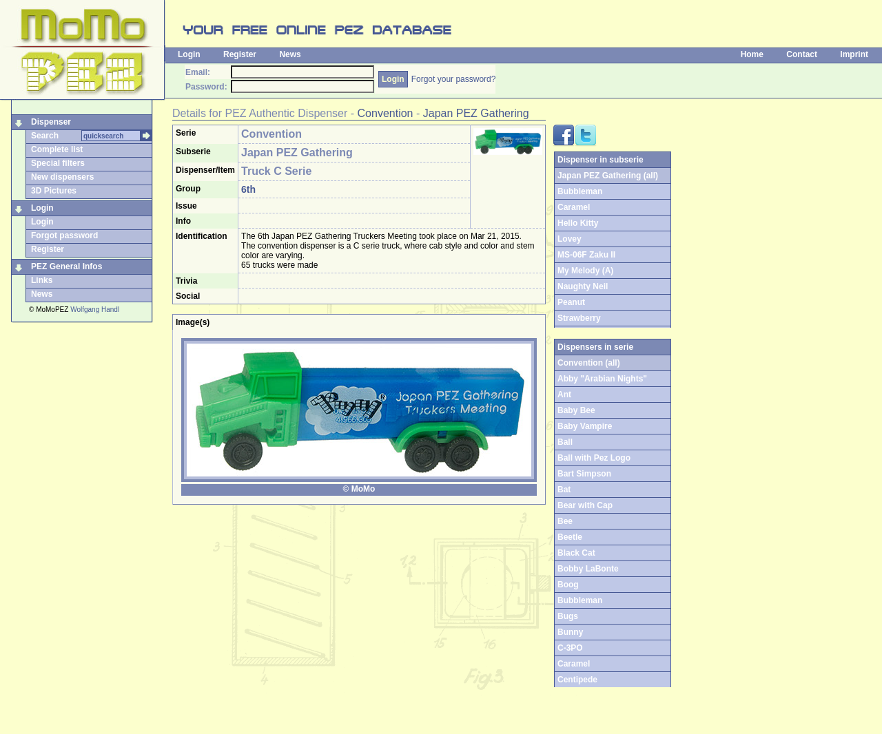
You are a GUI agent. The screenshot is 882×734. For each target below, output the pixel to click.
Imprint (854, 54)
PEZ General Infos (66, 266)
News (289, 54)
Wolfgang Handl (94, 309)
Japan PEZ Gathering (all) (607, 175)
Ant (564, 394)
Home (752, 54)
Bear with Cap (585, 505)
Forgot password (64, 235)
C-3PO (570, 648)
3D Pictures (53, 191)
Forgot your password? (453, 79)
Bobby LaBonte (588, 569)
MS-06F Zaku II (586, 255)
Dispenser (51, 122)
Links (41, 280)
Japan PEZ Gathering (476, 113)
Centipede (577, 679)
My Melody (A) (585, 270)
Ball (565, 442)
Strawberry (579, 318)
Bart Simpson (584, 474)
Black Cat (576, 553)
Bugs (567, 616)
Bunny (570, 632)
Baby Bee (576, 410)
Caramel (573, 207)
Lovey (569, 239)
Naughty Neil (582, 286)
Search (45, 135)
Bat (564, 489)
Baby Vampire (584, 426)
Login (189, 54)
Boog (568, 584)
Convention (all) (588, 363)
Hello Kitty (577, 223)
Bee (565, 521)
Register (239, 54)
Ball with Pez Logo (593, 458)
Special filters (58, 163)
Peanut (571, 302)
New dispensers (62, 177)
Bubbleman (579, 191)
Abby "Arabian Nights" (602, 379)
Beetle (569, 537)
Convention (385, 113)
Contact (801, 54)
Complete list (57, 149)
